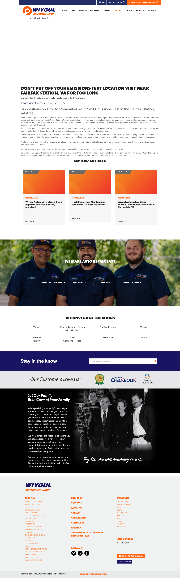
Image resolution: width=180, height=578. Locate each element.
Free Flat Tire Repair (131, 282)
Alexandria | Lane (123, 502)
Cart (102, 2)
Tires (73, 10)
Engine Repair (29, 521)
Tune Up (27, 546)
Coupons (94, 10)
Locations (152, 10)
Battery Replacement (32, 504)
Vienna (36, 327)
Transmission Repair (32, 543)
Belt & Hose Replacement (33, 510)
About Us (140, 10)
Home (64, 10)
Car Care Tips (79, 517)
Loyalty (128, 10)
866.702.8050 (116, 2)
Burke (72, 337)
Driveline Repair (30, 518)
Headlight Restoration (33, 527)
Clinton (143, 337)
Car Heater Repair (31, 513)
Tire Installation (31, 538)
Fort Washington (108, 327)
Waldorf (143, 327)
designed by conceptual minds (93, 574)
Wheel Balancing (31, 557)
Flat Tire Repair (30, 524)
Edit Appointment (125, 562)
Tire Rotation (29, 541)
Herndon (36, 337)
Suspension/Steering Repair (35, 535)
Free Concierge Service (53, 282)
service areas (27, 103)
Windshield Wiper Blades (33, 560)
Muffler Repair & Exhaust (33, 529)
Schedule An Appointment (131, 556)
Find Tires (77, 498)
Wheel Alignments (31, 554)
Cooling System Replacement (35, 515)
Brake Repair (29, 507)
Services (83, 10)
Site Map (76, 527)
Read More (29, 221)
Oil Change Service (32, 532)
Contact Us (77, 522)
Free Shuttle (79, 282)
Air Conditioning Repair (33, 502)
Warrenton (108, 337)
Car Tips (117, 10)
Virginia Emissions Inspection (35, 552)
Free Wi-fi (105, 282)
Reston (37, 340)
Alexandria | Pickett (72, 340)
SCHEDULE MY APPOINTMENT (144, 2)
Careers (106, 10)
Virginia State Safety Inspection (36, 549)
